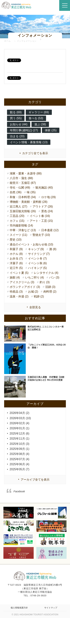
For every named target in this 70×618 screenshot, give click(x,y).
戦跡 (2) (39, 296)
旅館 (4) (15, 277)
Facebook (19, 491)
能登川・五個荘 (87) (23, 182)
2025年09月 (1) (19, 448)
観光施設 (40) (44, 187)
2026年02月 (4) (19, 423)
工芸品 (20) (17, 215)
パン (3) (54, 277)
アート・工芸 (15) (41, 220)
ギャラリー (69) (39, 112)
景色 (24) (47, 211)
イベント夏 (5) (19, 272)
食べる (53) (36, 118)
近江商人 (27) (18, 206)
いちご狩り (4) (34, 277)
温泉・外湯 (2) (19, 296)
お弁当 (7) (16, 258)
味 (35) (31, 192)
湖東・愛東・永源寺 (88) (26, 173)
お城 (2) (33, 291)
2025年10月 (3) (19, 443)
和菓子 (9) (16, 249)
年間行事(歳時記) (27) (24, 130)
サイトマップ (50, 607)
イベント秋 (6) (37, 263)
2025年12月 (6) (19, 433)
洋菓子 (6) (16, 263)
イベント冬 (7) (37, 258)
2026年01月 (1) (19, 428)
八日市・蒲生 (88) (21, 178)
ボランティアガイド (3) (25, 286)
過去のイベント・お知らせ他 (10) (31, 244)
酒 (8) (52, 249)
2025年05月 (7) (19, 469)
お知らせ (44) (18, 124)
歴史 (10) (15, 239)
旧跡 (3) (50, 286)
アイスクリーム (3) (22, 282)
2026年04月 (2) (19, 412)
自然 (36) (15, 192)
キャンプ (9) (36, 249)
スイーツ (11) (18, 234)
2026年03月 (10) (20, 418)
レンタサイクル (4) (46, 272)
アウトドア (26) (43, 206)
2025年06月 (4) (19, 464)
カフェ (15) (17, 220)
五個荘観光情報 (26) (23, 211)
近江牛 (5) (16, 267)
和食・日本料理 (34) (23, 197)
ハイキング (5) (37, 267)
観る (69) (16, 112)
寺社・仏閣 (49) (20, 187)
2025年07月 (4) (19, 459)
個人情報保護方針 (19, 607)
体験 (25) (51, 130)
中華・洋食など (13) (23, 230)
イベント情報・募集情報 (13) (29, 142)
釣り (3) (45, 282)
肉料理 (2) (49, 291)
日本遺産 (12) (50, 230)
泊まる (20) (17, 136)
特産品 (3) (16, 291)
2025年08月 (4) (19, 453)
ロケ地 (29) (48, 197)
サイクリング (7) (39, 253)
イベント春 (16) (40, 215)
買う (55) (16, 118)
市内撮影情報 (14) (21, 225)
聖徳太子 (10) (41, 234)
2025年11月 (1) (19, 438)
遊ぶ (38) (40, 124)
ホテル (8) (16, 253)
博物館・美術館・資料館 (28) (28, 201)
